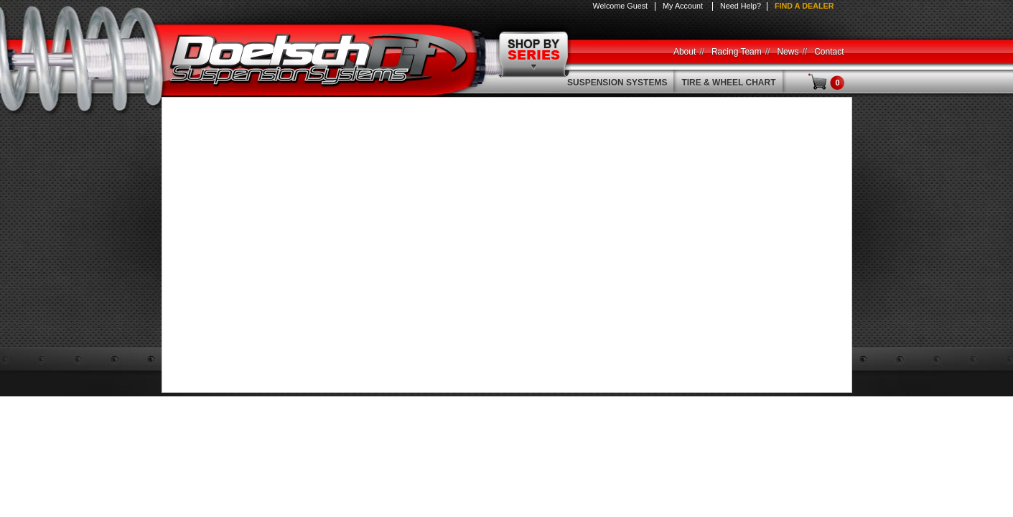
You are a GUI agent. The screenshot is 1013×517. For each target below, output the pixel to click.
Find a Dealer (804, 5)
